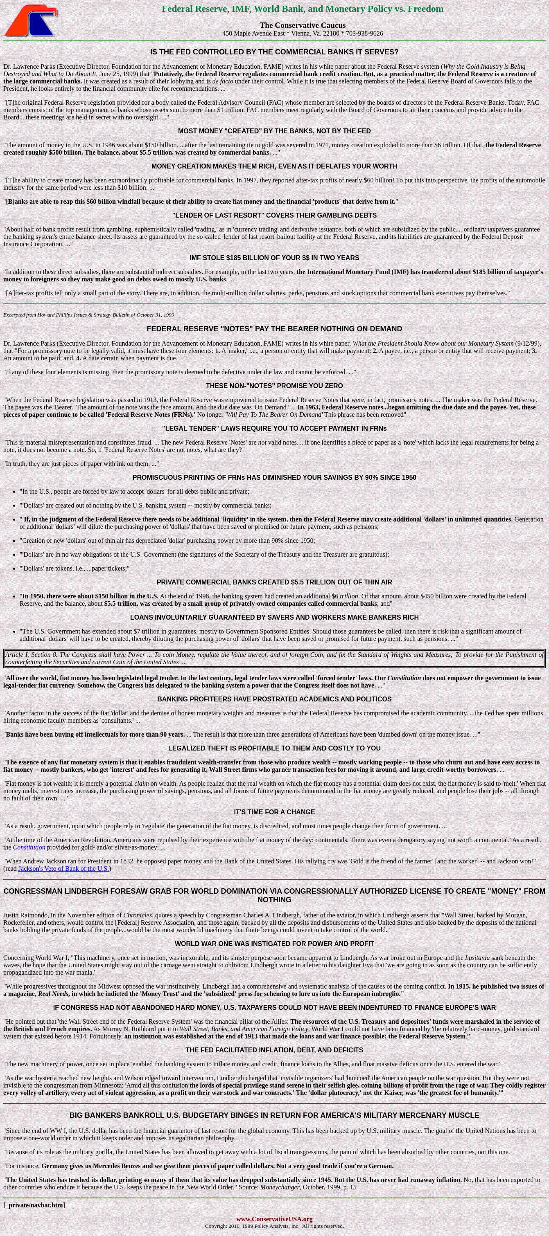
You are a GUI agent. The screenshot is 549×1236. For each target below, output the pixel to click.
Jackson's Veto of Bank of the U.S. (63, 868)
